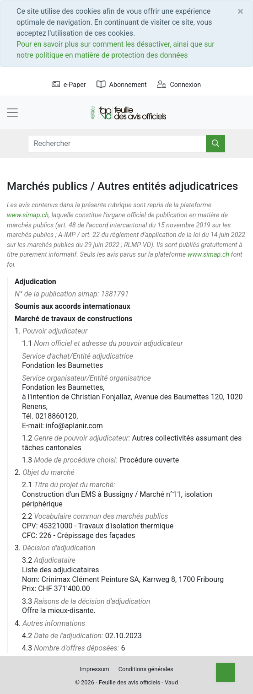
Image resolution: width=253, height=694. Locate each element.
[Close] (240, 11)
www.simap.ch (27, 215)
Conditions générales (145, 669)
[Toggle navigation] (12, 112)
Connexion (179, 85)
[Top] (225, 672)
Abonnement (122, 85)
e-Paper (69, 85)
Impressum (94, 669)
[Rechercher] (215, 143)
